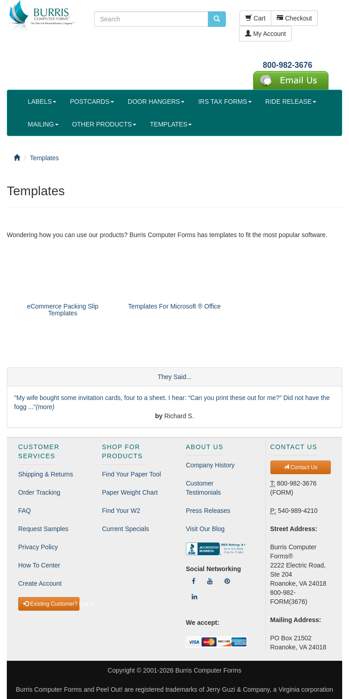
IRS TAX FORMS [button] (225, 101)
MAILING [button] (43, 124)
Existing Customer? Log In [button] (51, 604)
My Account (265, 33)
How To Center (39, 565)
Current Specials (126, 528)
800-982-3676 (287, 65)
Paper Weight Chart (130, 492)
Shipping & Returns (45, 474)
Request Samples (43, 528)
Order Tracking (39, 492)
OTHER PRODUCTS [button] (104, 124)
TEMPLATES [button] (171, 124)
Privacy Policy (38, 547)
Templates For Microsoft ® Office (174, 306)
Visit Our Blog (205, 528)
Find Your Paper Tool (131, 474)
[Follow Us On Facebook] (193, 581)
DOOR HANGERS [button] (156, 101)
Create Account (40, 583)
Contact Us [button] (301, 467)
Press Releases (208, 510)
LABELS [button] (42, 101)
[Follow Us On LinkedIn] (194, 596)
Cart (255, 18)
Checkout (294, 18)
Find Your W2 (121, 510)
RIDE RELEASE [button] (290, 101)
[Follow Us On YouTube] (210, 581)
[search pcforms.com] (217, 19)
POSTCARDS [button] (92, 101)
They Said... (175, 376)
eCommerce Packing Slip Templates (62, 310)
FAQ (24, 510)
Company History (210, 465)
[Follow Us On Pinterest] (227, 581)
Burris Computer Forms (208, 670)
